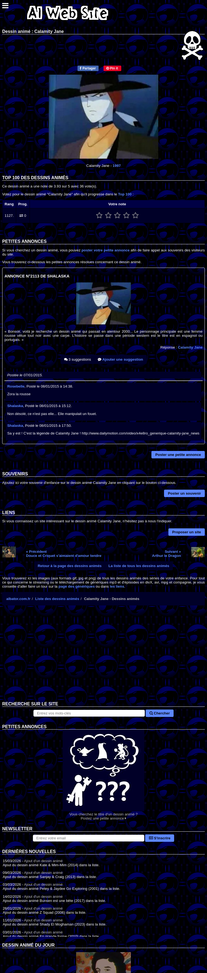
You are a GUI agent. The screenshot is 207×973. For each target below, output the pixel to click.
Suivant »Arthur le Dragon (166, 553)
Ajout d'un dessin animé (43, 861)
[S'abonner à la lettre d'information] (88, 838)
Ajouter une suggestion (120, 359)
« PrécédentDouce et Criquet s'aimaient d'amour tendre (63, 553)
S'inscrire (160, 838)
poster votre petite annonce (106, 250)
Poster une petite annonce (178, 455)
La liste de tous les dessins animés (138, 566)
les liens (117, 586)
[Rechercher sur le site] (89, 713)
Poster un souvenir (184, 493)
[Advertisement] (103, 657)
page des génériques (77, 586)
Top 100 (124, 194)
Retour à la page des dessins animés (70, 566)
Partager (88, 68)
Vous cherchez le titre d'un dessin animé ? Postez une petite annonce (103, 775)
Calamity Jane (190, 347)
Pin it (112, 68)
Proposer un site (186, 532)
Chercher (160, 713)
